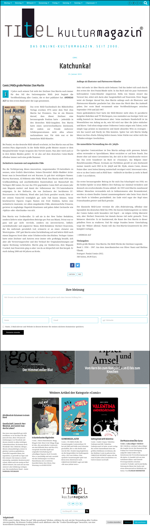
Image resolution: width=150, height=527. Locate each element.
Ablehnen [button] (128, 522)
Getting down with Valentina (102, 439)
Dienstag (18, 3)
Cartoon (72, 274)
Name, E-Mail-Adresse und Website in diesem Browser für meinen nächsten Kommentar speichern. (44, 327)
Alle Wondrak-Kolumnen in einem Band (16, 416)
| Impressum (90, 3)
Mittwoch (30, 3)
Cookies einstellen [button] (114, 522)
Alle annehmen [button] (140, 522)
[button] (87, 511)
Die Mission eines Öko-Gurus (131, 441)
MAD (79, 274)
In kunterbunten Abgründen (43, 437)
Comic (75, 58)
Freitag (55, 3)
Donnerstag (43, 3)
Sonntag (77, 3)
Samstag (66, 3)
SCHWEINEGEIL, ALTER (70, 439)
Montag (7, 3)
